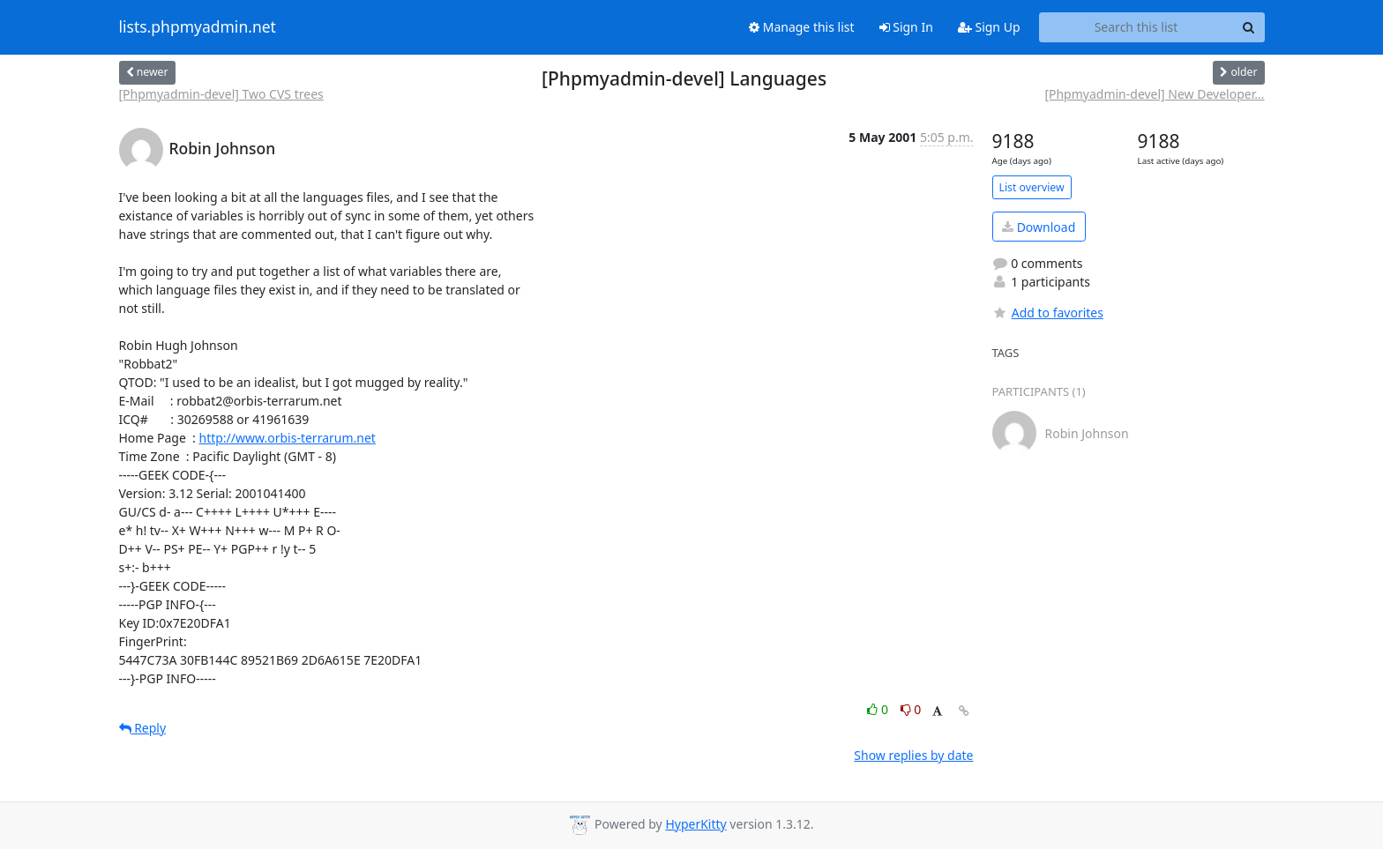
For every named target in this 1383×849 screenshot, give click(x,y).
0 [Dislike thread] (911, 709)
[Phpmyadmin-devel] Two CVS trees (221, 94)
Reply (143, 727)
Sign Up (989, 27)
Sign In (906, 27)
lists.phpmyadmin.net (197, 27)
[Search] (1249, 27)
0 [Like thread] (879, 709)
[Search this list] (1136, 27)
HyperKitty (695, 823)
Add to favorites (1047, 312)
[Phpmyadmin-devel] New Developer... (1154, 94)
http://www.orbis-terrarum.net (286, 437)
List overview (1032, 187)
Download (1038, 227)
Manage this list (802, 27)
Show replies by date (913, 755)
